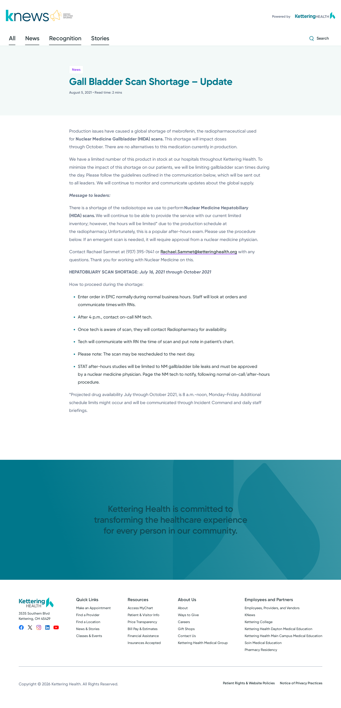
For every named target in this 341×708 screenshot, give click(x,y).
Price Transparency (142, 625)
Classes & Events (89, 639)
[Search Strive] (319, 40)
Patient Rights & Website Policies (249, 686)
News (76, 73)
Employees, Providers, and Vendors (272, 611)
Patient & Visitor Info (143, 618)
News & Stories (87, 632)
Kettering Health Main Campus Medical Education (283, 639)
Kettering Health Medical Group (203, 646)
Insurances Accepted (144, 646)
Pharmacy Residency (261, 653)
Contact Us (187, 639)
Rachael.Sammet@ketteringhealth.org (198, 254)
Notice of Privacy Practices (301, 686)
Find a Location (88, 625)
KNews (250, 618)
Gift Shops (186, 632)
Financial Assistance (143, 639)
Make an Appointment (93, 611)
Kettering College (258, 625)
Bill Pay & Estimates (142, 632)
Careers (184, 625)
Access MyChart (140, 611)
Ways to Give (188, 618)
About (183, 611)
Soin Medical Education (263, 646)
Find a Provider (87, 618)
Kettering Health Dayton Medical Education (278, 632)
